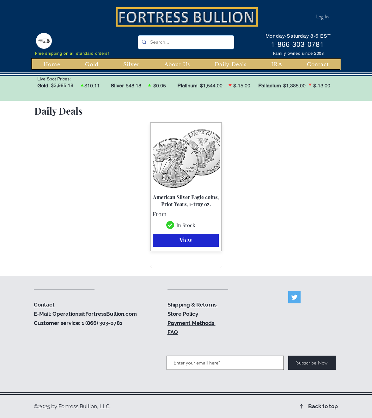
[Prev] (151, 266)
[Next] (221, 266)
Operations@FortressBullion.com (94, 314)
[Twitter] (294, 297)
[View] (186, 240)
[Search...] (185, 42)
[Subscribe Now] (312, 363)
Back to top (323, 406)
